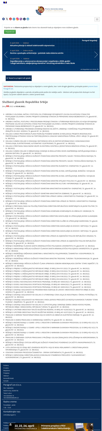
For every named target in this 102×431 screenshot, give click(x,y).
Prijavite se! (10, 32)
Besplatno (6, 371)
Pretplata (6, 373)
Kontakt (5, 381)
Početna (6, 365)
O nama (5, 368)
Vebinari (6, 376)
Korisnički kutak (8, 378)
